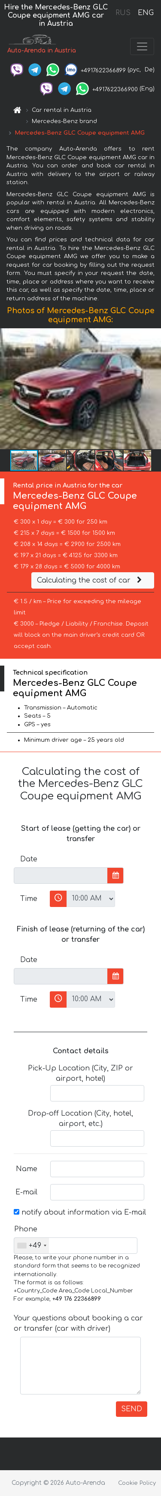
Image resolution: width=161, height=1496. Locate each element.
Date (28, 859)
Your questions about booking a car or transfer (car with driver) (78, 1323)
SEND (131, 1409)
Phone (25, 1229)
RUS (123, 13)
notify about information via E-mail (80, 1212)
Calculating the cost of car (90, 580)
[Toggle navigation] (142, 46)
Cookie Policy (137, 1483)
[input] (61, 875)
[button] (153, 389)
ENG (145, 13)
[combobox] (31, 1245)
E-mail (26, 1192)
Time (28, 899)
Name (26, 1169)
